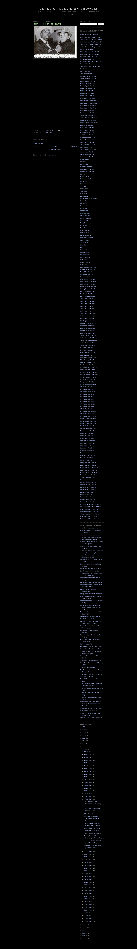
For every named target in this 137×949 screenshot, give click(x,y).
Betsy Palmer (84, 223)
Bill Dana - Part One (86, 347)
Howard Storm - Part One (88, 497)
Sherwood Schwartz (86, 237)
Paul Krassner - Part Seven (88, 113)
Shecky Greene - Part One (88, 367)
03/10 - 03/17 (88, 899)
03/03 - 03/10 (88, 901)
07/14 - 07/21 (88, 799)
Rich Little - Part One (86, 433)
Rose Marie (83, 206)
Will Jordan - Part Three (87, 392)
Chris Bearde (84, 164)
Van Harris (83, 191)
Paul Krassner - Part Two (88, 101)
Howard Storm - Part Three (88, 502)
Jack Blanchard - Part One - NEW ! (91, 37)
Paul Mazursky (84, 213)
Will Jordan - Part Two (87, 389)
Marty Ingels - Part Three (88, 384)
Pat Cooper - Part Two (87, 321)
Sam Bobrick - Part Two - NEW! (90, 66)
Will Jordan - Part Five (87, 396)
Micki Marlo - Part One (87, 443)
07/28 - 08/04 (88, 793)
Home (55, 146)
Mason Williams (85, 262)
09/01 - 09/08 (88, 780)
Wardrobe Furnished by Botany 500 (91, 718)
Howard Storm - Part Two (88, 499)
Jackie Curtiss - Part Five (88, 343)
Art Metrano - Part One (87, 132)
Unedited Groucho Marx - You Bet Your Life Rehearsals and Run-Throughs (90, 704)
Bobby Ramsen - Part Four (88, 470)
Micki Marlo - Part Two (87, 445)
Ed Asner (83, 162)
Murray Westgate (85, 257)
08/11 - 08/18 (88, 788)
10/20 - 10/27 (88, 771)
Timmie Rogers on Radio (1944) (93, 833)
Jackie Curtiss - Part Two (88, 338)
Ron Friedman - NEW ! (87, 49)
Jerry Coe (83, 174)
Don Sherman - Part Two (88, 489)
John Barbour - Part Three (88, 149)
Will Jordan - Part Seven (87, 401)
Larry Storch (84, 245)
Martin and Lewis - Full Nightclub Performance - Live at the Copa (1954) (90, 607)
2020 (84, 730)
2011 (84, 927)
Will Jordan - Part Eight (87, 404)
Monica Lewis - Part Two (87, 431)
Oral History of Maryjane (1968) (90, 616)
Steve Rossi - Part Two (87, 480)
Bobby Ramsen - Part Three (89, 467)
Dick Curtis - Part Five (87, 333)
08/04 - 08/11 (88, 791)
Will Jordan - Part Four (87, 394)
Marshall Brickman (86, 167)
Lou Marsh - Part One (87, 448)
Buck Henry (83, 193)
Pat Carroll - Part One (87, 291)
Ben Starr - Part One (86, 492)
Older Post (74, 146)
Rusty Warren (84, 252)
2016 (84, 741)
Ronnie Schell (84, 233)
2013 (84, 749)
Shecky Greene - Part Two (88, 370)
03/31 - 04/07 (88, 890)
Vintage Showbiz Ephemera (88, 711)
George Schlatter (85, 235)
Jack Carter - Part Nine (87, 142)
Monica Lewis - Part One (87, 428)
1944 (40, 132)
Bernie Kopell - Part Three (88, 81)
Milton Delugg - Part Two (87, 360)
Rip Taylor (83, 247)
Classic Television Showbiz (69, 8)
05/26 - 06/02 (88, 868)
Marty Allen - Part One (87, 272)
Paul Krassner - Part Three (88, 103)
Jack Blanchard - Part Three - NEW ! (91, 42)
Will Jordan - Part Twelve (88, 414)
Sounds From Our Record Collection (91, 649)
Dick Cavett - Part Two (87, 171)
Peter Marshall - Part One (88, 453)
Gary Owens (84, 220)
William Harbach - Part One (88, 372)
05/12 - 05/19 (88, 873)
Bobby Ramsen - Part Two (88, 465)
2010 (84, 930)
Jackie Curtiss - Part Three (88, 340)
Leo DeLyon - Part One (87, 362)
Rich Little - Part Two (86, 436)
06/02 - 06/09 (88, 865)
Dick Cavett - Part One (87, 169)
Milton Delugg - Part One (88, 357)
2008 (84, 936)
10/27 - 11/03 (88, 768)
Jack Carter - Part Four (87, 306)
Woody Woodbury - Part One (89, 509)
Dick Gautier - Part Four (87, 96)
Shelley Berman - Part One (88, 286)
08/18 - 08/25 (88, 785)
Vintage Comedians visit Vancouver (91, 708)
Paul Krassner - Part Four (88, 105)
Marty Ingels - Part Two (87, 382)
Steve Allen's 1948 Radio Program (90, 660)
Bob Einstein (84, 184)
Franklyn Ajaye (84, 159)
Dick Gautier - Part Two (87, 91)
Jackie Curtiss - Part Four (88, 345)
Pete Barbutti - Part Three (88, 281)
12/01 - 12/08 (88, 763)
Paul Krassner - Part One (88, 98)
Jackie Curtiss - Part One (88, 335)
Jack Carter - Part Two (87, 301)
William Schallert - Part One (88, 56)
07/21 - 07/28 (88, 796)
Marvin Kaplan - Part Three (88, 423)
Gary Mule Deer (85, 71)
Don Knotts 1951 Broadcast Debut (90, 568)
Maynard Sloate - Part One (88, 120)
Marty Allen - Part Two (87, 274)
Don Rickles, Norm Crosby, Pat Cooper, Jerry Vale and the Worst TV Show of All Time (91, 573)
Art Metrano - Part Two (87, 135)
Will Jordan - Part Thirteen (88, 416)
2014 (84, 746)
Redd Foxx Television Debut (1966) (91, 646)
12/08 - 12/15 (88, 760)
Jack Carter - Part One (87, 299)
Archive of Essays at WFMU (89, 34)
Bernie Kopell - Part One (87, 86)
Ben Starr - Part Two (86, 494)
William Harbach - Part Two (88, 374)
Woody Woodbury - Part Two (89, 511)
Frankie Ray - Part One (87, 137)
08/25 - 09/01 (88, 782)
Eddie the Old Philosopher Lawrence (91, 519)
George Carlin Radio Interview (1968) (91, 582)
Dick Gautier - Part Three (88, 93)
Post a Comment (38, 143)
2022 (84, 727)
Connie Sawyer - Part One (88, 482)
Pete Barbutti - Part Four (87, 284)
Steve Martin (84, 210)
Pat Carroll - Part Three (87, 296)
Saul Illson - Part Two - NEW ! (89, 54)
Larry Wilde (83, 259)
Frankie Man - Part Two (87, 440)
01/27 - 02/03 (88, 913)
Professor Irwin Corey (87, 179)
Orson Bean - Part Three (87, 157)
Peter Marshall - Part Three (88, 122)
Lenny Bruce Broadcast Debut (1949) (91, 593)
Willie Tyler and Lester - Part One (90, 504)
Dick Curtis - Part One (87, 323)
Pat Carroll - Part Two (87, 294)
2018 (84, 735)
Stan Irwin (83, 201)
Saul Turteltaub (85, 69)
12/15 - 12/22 (88, 757)
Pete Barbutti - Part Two (87, 279)
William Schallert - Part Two (88, 59)
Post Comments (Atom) (49, 155)
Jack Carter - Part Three (87, 304)
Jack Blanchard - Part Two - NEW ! (91, 39)
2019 (84, 732)
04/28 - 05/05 (88, 879)
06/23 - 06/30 (88, 857)
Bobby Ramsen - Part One (88, 463)
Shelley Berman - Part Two (88, 289)
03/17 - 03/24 (88, 896)
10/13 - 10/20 (88, 774)
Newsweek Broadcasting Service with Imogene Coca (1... (93, 818)
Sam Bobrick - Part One (87, 64)
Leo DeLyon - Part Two (87, 365)
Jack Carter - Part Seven (87, 313)
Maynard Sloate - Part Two (88, 198)
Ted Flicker (83, 186)
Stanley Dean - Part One (87, 352)
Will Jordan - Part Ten (87, 409)
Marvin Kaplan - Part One (88, 418)
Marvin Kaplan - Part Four (88, 426)
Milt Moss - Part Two (86, 460)
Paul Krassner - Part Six (87, 110)
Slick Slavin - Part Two (87, 130)
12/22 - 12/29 (88, 754)
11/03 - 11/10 (88, 766)
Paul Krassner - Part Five (88, 108)
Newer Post (36, 146)
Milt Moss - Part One (86, 458)
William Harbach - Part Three (89, 377)
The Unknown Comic (86, 74)
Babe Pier (83, 228)
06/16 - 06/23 (88, 860)
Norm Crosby (84, 181)
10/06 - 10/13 (88, 777)
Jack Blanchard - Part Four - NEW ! (91, 44)
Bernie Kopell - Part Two (87, 83)
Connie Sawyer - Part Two (88, 484)
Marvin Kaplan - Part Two (88, 421)
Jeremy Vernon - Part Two (88, 78)
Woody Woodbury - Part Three (89, 514)
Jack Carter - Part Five (87, 308)
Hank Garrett (84, 189)
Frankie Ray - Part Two (87, 140)
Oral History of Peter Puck (88, 619)
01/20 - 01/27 (88, 915)
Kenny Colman (84, 176)
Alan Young (83, 264)
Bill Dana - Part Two (86, 350)
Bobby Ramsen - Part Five (88, 472)
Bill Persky (83, 225)
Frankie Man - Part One (87, 438)
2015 (84, 743)
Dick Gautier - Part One (87, 88)
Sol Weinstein (84, 255)
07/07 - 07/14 (88, 851)
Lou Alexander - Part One (88, 267)
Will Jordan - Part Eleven (88, 411)
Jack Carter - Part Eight (87, 316)
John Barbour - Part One (87, 144)
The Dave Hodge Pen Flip (88, 667)
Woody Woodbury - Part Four (89, 516)
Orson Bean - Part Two (87, 154)
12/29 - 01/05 (88, 752)
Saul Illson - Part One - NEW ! (89, 52)
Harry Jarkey (84, 203)
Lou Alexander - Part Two (88, 269)
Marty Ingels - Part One (87, 379)
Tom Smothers (84, 242)
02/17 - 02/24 (88, 907)
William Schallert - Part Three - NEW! (91, 61)
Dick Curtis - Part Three (87, 328)
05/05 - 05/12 (88, 876)
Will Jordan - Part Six (86, 399)
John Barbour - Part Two (87, 147)
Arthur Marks (84, 208)
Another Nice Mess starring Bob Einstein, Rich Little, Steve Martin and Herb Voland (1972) (91, 537)
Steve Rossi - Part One (87, 477)
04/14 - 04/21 (88, 885)
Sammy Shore (84, 240)
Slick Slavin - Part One (87, 127)
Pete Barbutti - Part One (87, 277)
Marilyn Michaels (85, 218)
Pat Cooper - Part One (87, 318)
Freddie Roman (85, 230)
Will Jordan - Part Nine (87, 406)
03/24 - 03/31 (88, 893)
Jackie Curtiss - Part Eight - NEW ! (91, 47)
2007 (84, 938)
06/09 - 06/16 (88, 862)
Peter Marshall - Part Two (88, 455)
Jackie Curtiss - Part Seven (88, 118)
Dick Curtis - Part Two (87, 326)
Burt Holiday (84, 196)
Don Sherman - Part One (88, 487)
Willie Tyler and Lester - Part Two (90, 507)
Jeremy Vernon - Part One (88, 76)
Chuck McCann (85, 215)
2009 (84, 933)
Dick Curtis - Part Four (87, 330)
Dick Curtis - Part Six (86, 125)
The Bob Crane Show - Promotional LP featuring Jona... (92, 804)
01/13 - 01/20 (88, 918)
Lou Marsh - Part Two (87, 450)
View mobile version (55, 149)
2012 (84, 924)
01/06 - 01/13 (88, 921)
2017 (84, 738)
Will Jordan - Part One (87, 387)
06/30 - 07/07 (88, 854)
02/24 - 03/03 (88, 904)
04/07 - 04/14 (88, 887)
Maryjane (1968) (89, 813)
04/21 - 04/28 (88, 882)
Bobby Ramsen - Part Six (88, 475)
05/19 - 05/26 (88, 871)
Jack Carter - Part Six (87, 311)
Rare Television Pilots (87, 644)
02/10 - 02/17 (88, 910)
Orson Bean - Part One (87, 152)
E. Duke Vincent (85, 250)
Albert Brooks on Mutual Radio (89, 528)
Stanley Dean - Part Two (87, 355)
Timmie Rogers (47, 132)
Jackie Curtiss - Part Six (87, 115)
